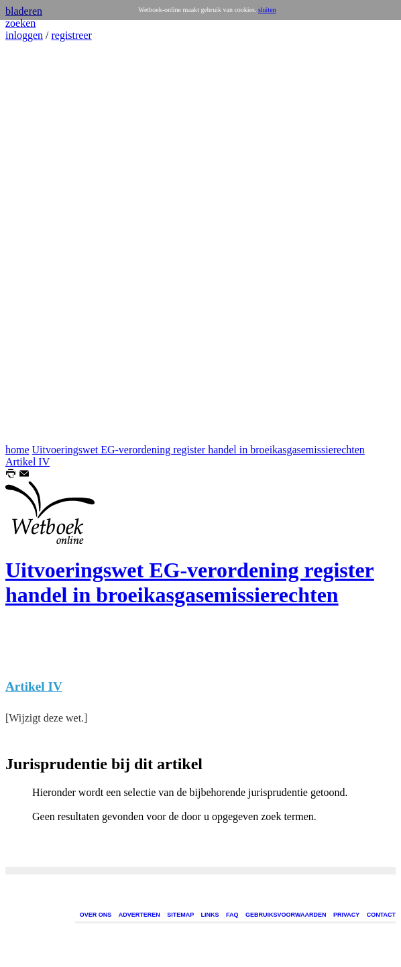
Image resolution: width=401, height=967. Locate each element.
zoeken (20, 23)
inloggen (24, 35)
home (17, 449)
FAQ (232, 914)
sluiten (267, 9)
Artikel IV (27, 461)
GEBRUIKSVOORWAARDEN (285, 914)
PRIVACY (346, 914)
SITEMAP (180, 914)
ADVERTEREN (139, 914)
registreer (71, 35)
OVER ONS (96, 914)
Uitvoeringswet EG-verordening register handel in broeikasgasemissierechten (198, 449)
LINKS (210, 914)
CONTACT (381, 914)
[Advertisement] (45, 243)
